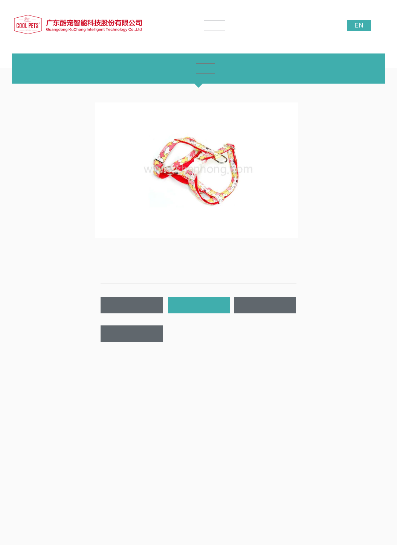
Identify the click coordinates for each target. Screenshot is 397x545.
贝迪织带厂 (366, 505)
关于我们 (22, 398)
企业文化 (21, 424)
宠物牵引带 (91, 435)
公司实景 (21, 446)
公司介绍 (21, 412)
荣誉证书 (21, 435)
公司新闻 (158, 412)
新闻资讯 (159, 398)
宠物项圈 (89, 424)
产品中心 (90, 398)
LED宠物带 (91, 446)
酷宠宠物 (342, 505)
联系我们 (131, 334)
